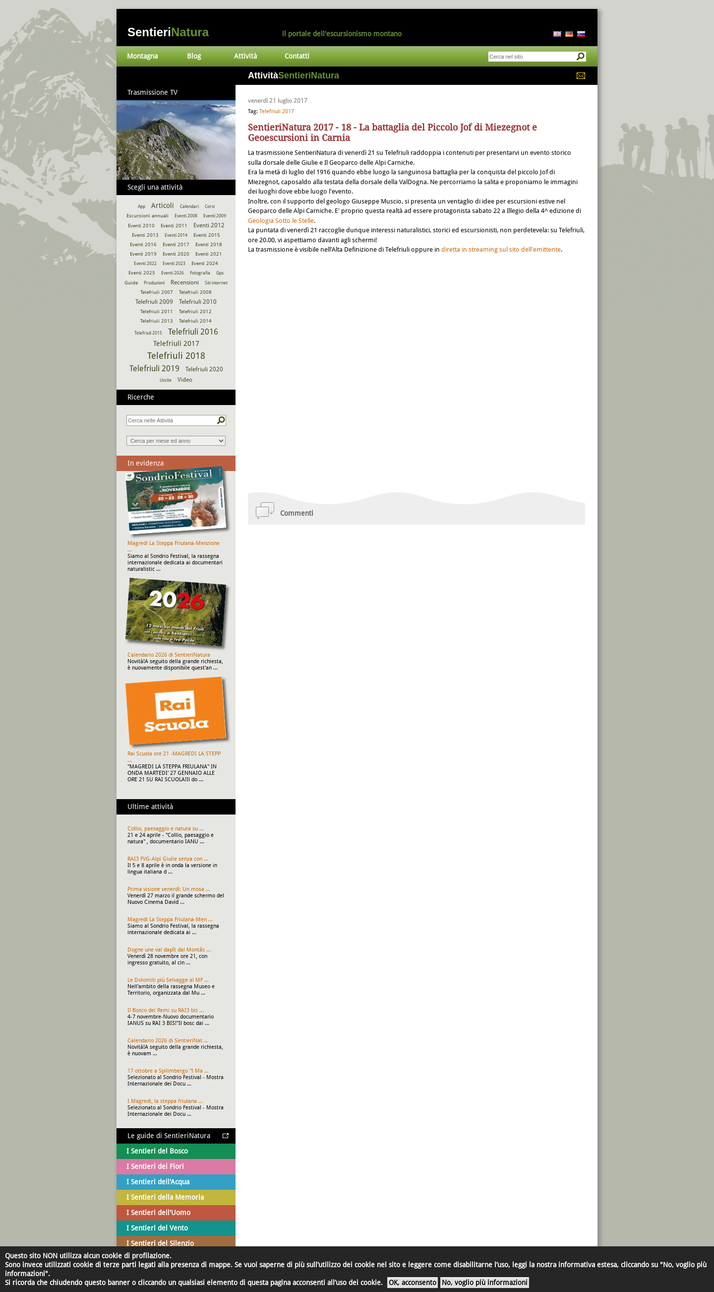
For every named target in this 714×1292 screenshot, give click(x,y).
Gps (220, 273)
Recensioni (185, 282)
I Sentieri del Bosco (157, 1151)
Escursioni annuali (147, 215)
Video (185, 379)
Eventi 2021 (208, 254)
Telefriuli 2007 (156, 292)
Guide (131, 282)
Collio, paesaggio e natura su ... (165, 828)
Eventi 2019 (143, 254)
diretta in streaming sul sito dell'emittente (501, 249)
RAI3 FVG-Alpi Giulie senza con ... (167, 859)
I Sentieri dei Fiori (155, 1166)
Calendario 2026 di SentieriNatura (168, 655)
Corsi (210, 206)
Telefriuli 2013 (156, 321)
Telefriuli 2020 (204, 369)
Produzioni (154, 282)
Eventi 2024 (204, 263)
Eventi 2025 (141, 272)
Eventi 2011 (174, 225)
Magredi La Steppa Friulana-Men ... (170, 919)
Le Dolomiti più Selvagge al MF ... (168, 980)
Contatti (297, 56)
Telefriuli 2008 (195, 292)
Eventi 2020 (176, 254)
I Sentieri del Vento (157, 1228)
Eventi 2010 (141, 225)
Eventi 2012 (209, 225)
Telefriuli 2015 (148, 333)
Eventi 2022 (145, 263)
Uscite (166, 380)
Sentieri (168, 32)
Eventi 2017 (176, 244)
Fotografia (200, 273)
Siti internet (216, 282)
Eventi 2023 (174, 263)
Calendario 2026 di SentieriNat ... (167, 1040)
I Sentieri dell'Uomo (158, 1213)
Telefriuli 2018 (176, 355)
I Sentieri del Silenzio (160, 1243)
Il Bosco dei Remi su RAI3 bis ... (165, 1010)
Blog (194, 56)
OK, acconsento (412, 1283)
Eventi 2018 (208, 244)
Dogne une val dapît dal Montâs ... (169, 950)
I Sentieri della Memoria (165, 1197)
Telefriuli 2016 (193, 332)
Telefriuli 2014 (195, 321)
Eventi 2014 (176, 235)
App (141, 206)
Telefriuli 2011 (156, 311)
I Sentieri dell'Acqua (157, 1182)
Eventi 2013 (145, 235)
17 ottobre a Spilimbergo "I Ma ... (168, 1071)
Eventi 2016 (143, 244)
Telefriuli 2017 (276, 111)
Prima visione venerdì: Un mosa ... (168, 889)
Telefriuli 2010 (198, 301)
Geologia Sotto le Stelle (281, 220)
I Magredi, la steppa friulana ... (165, 1101)
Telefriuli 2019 (154, 368)
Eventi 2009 (214, 215)
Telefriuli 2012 (195, 311)
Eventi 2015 (206, 235)
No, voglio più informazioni (485, 1283)
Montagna (142, 56)
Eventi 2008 (186, 215)
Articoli (162, 205)
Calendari (189, 206)
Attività (245, 56)
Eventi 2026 (172, 273)
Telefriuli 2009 (154, 301)
